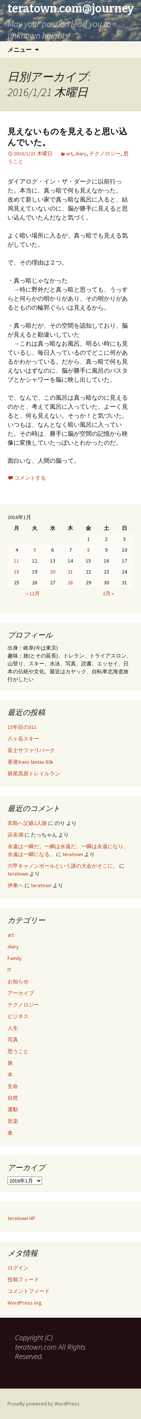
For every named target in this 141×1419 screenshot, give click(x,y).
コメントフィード (29, 1291)
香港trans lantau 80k (30, 761)
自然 (13, 1097)
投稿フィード (23, 1279)
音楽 (13, 1121)
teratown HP (21, 1218)
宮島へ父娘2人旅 (27, 823)
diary (80, 153)
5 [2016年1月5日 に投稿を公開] (34, 549)
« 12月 (33, 593)
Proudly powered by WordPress (44, 1403)
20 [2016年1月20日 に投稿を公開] (52, 571)
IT (9, 969)
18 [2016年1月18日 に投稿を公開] (16, 571)
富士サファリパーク (31, 750)
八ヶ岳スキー (23, 738)
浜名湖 (15, 834)
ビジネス (18, 1016)
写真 (13, 1039)
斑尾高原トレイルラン (34, 773)
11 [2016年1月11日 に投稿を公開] (16, 560)
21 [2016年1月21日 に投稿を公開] (70, 571)
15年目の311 (22, 727)
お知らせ (18, 981)
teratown (72, 854)
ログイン (18, 1267)
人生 (13, 1028)
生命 (13, 1086)
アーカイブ (21, 993)
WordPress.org (25, 1302)
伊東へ (15, 885)
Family (15, 958)
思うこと (18, 1051)
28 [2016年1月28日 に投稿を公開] (70, 582)
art (69, 153)
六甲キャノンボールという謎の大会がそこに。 (63, 865)
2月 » (108, 593)
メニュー (20, 49)
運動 (13, 1109)
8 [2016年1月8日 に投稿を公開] (88, 549)
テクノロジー (105, 153)
